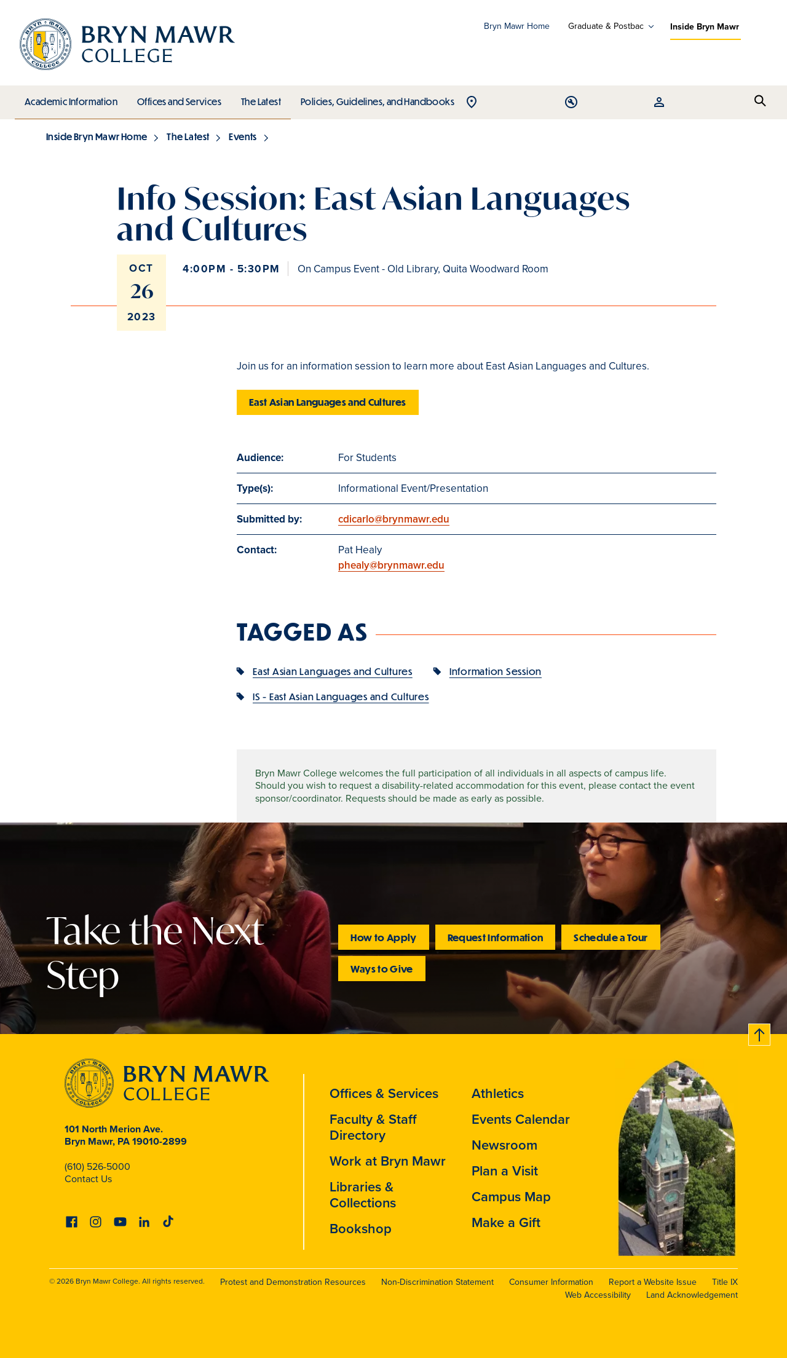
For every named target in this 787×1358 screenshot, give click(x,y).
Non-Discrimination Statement (437, 1282)
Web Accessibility (598, 1295)
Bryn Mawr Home (517, 26)
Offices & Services (384, 1093)
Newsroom (504, 1145)
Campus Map (511, 1196)
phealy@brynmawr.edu (391, 565)
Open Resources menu (732, 103)
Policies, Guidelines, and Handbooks (373, 98)
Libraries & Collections (363, 1194)
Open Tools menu (703, 103)
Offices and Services (177, 98)
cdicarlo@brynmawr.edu (393, 518)
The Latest (258, 98)
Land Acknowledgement (692, 1295)
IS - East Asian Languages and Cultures (341, 696)
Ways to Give (381, 968)
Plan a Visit (505, 1170)
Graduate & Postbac (606, 26)
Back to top (758, 1032)
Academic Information (70, 98)
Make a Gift (506, 1222)
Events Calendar (521, 1119)
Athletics (498, 1093)
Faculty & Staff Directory (373, 1127)
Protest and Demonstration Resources (293, 1282)
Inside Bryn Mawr (704, 26)
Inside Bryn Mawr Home (96, 136)
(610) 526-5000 (97, 1166)
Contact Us (88, 1179)
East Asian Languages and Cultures (327, 402)
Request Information (496, 937)
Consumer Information (551, 1282)
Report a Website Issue (653, 1282)
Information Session (495, 671)
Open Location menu (673, 103)
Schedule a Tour (610, 937)
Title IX (725, 1282)
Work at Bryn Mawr (388, 1160)
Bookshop (361, 1228)
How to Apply (383, 937)
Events (242, 136)
